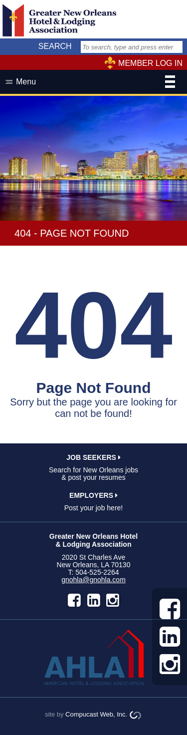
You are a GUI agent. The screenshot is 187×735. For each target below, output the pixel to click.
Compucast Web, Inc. (96, 714)
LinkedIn (93, 600)
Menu (95, 82)
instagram (112, 600)
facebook (74, 600)
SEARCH (55, 46)
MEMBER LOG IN (150, 63)
